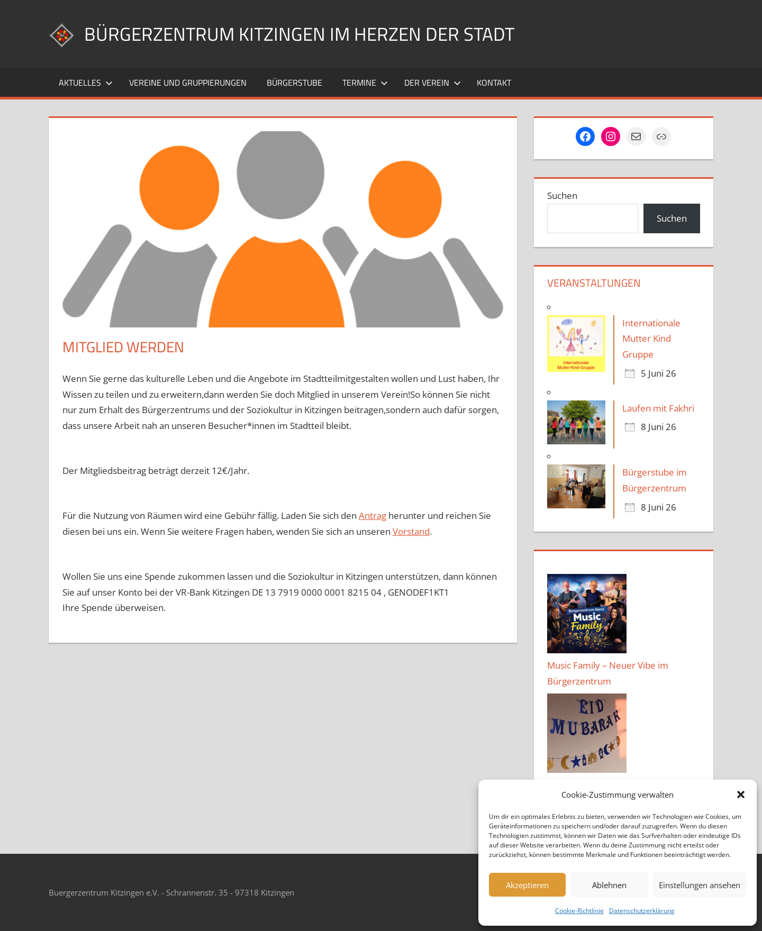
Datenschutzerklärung (642, 910)
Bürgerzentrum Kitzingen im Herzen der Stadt (302, 33)
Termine (365, 82)
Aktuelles (86, 82)
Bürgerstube (294, 82)
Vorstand (411, 531)
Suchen (562, 195)
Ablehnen (609, 885)
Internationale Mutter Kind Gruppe (651, 339)
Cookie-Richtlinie (579, 910)
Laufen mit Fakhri (658, 408)
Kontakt (494, 82)
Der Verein (432, 82)
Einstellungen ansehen (699, 885)
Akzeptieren (527, 885)
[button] (741, 794)
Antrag (372, 515)
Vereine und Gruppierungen (188, 82)
